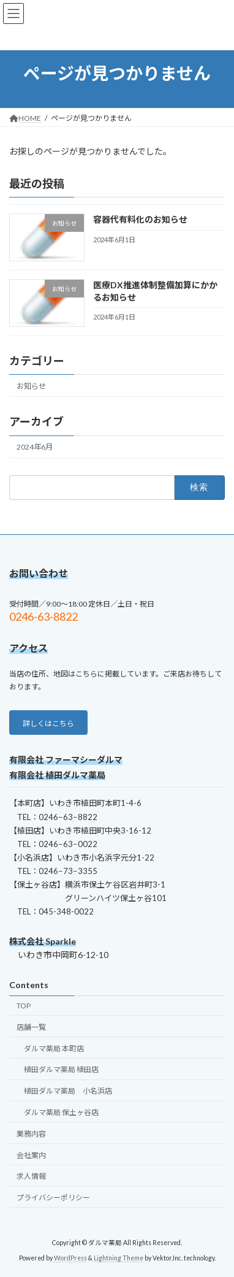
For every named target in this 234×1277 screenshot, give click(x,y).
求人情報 (31, 1176)
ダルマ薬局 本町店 (54, 1048)
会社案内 (31, 1154)
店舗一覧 (31, 1027)
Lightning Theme (118, 1258)
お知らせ (31, 386)
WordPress (70, 1258)
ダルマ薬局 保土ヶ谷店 (61, 1112)
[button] (48, 722)
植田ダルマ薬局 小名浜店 (68, 1090)
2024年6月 (35, 446)
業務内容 (31, 1133)
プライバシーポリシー (53, 1197)
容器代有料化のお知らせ (140, 219)
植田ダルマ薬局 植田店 (61, 1069)
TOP (24, 1005)
